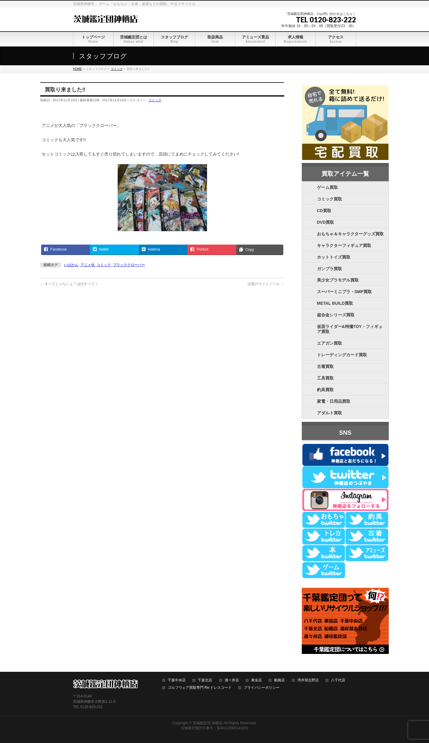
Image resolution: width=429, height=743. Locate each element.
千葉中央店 (177, 680)
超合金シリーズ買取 (336, 315)
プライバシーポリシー (261, 688)
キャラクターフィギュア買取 (344, 245)
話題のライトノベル (266, 284)
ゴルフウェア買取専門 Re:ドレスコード (199, 688)
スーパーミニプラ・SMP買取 (344, 291)
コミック (154, 100)
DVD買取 (325, 222)
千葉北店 (205, 680)
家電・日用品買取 (333, 401)
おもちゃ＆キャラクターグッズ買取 (350, 233)
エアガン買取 (329, 343)
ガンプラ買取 (329, 268)
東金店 (256, 680)
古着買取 (325, 366)
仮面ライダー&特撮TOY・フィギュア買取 (350, 329)
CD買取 (324, 210)
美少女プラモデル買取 (338, 280)
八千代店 (338, 680)
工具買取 (325, 378)
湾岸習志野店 (308, 680)
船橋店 (279, 680)
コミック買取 (329, 199)
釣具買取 (325, 389)
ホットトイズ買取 (333, 257)
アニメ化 (87, 265)
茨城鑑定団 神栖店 (207, 723)
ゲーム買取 (327, 187)
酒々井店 (232, 680)
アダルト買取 (329, 413)
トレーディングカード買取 (342, 354)
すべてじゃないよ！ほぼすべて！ (69, 284)
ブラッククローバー (129, 265)
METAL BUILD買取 (335, 303)
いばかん (71, 265)
